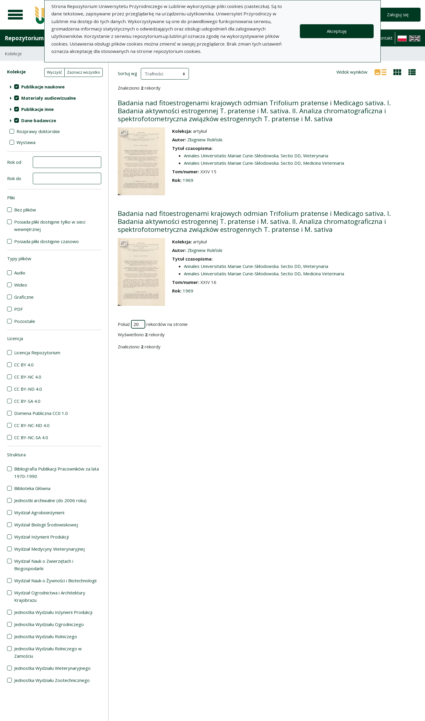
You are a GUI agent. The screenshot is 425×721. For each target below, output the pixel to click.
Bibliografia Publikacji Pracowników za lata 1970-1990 (56, 472)
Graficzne (24, 297)
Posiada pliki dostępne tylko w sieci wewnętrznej (49, 225)
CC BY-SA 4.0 (27, 401)
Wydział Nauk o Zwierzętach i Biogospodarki (43, 564)
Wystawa (26, 142)
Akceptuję (336, 31)
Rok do (14, 178)
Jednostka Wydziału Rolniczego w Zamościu (48, 652)
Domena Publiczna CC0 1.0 (41, 413)
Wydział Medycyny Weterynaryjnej (49, 549)
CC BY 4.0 (24, 365)
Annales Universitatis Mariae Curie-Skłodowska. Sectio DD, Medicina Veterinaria (264, 163)
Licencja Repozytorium (37, 352)
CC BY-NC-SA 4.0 (31, 437)
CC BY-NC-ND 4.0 (32, 425)
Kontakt (385, 38)
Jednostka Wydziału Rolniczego (45, 636)
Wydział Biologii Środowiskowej (46, 525)
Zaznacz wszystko (83, 72)
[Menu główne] (15, 14)
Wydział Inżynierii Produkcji (41, 537)
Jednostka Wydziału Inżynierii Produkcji (53, 612)
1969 (188, 180)
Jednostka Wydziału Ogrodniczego (49, 624)
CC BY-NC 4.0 (27, 377)
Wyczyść (54, 72)
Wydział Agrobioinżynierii (39, 512)
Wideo (20, 285)
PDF (18, 309)
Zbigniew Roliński (204, 140)
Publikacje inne (37, 109)
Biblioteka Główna (32, 488)
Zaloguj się (397, 14)
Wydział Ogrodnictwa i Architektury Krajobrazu (49, 596)
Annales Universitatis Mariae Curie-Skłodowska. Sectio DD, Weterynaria (256, 156)
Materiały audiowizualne (48, 98)
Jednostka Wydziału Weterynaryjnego (52, 668)
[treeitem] (54, 86)
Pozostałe (24, 321)
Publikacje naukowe (43, 87)
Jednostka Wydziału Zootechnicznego (52, 680)
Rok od (14, 162)
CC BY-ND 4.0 (28, 389)
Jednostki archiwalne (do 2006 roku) (50, 500)
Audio (19, 273)
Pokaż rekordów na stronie (153, 324)
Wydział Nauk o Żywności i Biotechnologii (55, 580)
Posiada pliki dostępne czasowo (46, 241)
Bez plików (25, 210)
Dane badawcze (38, 120)
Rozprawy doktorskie (38, 131)
